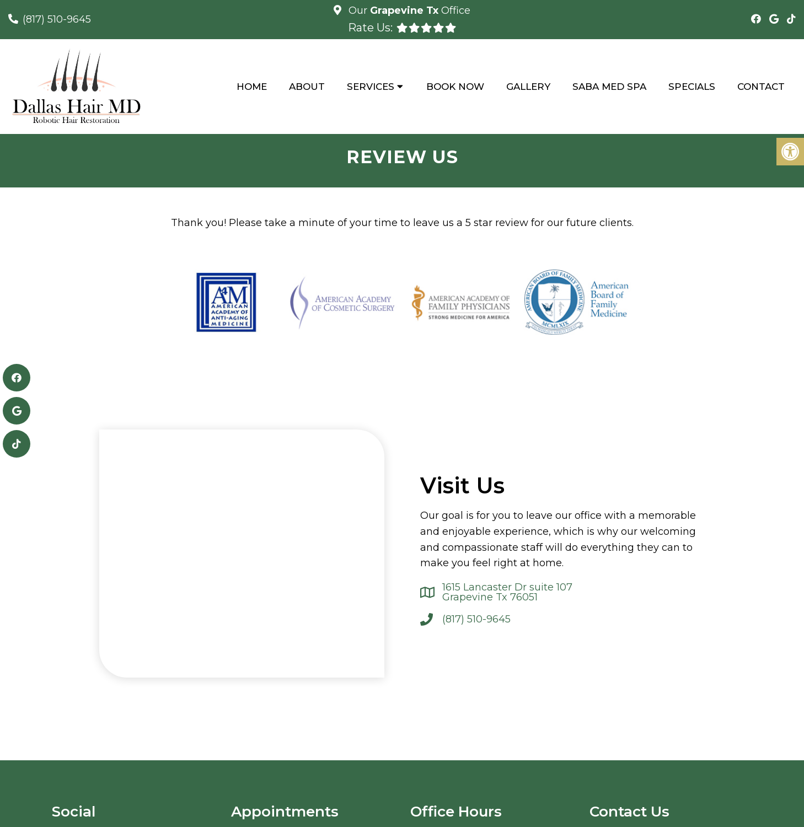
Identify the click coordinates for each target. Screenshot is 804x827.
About (307, 86)
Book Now (455, 86)
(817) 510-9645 (57, 19)
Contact (761, 86)
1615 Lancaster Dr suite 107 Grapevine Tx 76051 (507, 592)
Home (252, 86)
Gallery (528, 86)
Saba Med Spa (609, 86)
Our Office (408, 10)
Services (370, 86)
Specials (691, 86)
